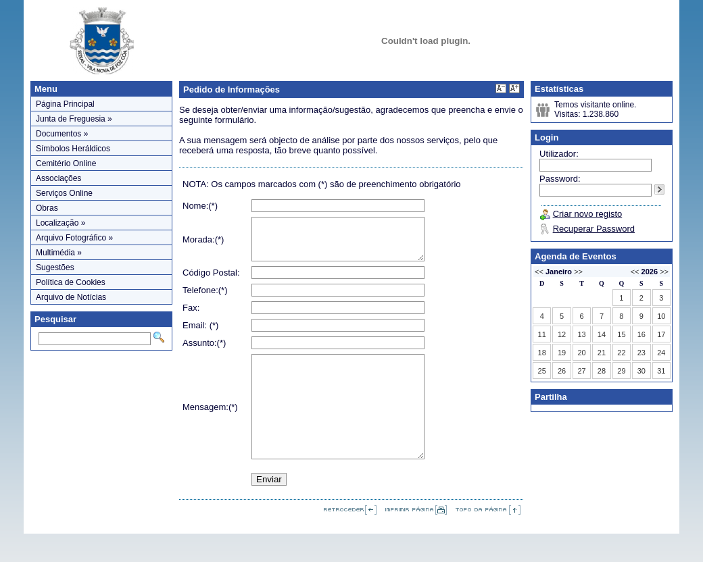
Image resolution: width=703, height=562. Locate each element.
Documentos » (62, 133)
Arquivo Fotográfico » (74, 237)
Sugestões (55, 267)
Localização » (60, 223)
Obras (47, 208)
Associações (58, 178)
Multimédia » (59, 252)
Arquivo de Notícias (71, 297)
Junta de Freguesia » (74, 119)
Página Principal (65, 104)
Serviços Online (64, 193)
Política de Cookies (70, 282)
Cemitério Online (66, 163)
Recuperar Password (594, 229)
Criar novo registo (588, 214)
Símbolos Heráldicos (73, 148)
